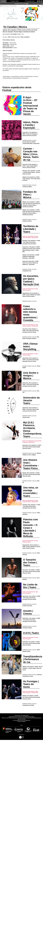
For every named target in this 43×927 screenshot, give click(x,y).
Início (4, 1)
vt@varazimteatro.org (18, 720)
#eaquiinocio (25, 78)
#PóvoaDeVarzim (29, 76)
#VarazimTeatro (6, 76)
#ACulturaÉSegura (7, 78)
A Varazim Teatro (15, 1)
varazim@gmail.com (26, 720)
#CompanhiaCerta (15, 76)
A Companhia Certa (30, 1)
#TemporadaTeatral (16, 78)
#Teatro (22, 76)
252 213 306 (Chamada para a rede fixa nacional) (16, 717)
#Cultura (36, 76)
